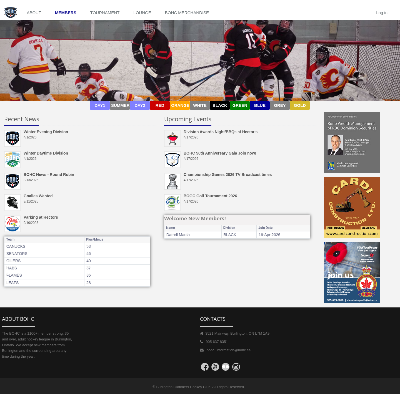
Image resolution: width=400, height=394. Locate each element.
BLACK (219, 105)
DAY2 (139, 105)
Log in (382, 12)
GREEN (239, 105)
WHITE (199, 105)
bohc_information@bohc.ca (229, 350)
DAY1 (99, 105)
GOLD (300, 105)
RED (160, 105)
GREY (280, 105)
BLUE (260, 105)
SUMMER (120, 105)
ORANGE (180, 105)
